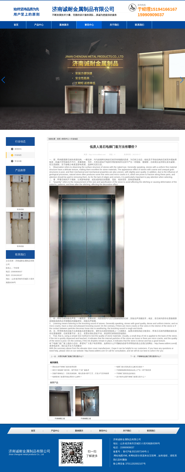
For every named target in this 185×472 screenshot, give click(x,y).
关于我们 (114, 25)
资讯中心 (89, 25)
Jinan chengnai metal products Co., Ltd (26, 454)
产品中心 (39, 25)
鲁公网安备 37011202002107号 (129, 463)
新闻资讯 (18, 149)
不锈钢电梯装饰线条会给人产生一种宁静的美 (133, 370)
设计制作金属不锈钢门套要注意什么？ (131, 377)
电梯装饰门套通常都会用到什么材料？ (67, 377)
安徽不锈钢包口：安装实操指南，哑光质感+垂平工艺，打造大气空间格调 (80, 373)
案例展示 (64, 25)
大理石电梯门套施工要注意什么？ (71, 356)
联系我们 (139, 25)
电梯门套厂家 (59, 343)
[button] (182, 80)
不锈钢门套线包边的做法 (125, 373)
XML (125, 455)
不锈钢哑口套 (60, 419)
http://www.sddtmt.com (165, 343)
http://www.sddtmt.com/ (97, 154)
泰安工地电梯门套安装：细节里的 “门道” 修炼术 (70, 370)
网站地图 (118, 455)
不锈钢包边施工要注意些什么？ (149, 356)
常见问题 (18, 161)
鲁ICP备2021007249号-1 (136, 451)
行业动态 (18, 155)
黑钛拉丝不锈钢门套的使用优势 (64, 367)
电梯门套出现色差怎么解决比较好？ (130, 367)
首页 (16, 25)
